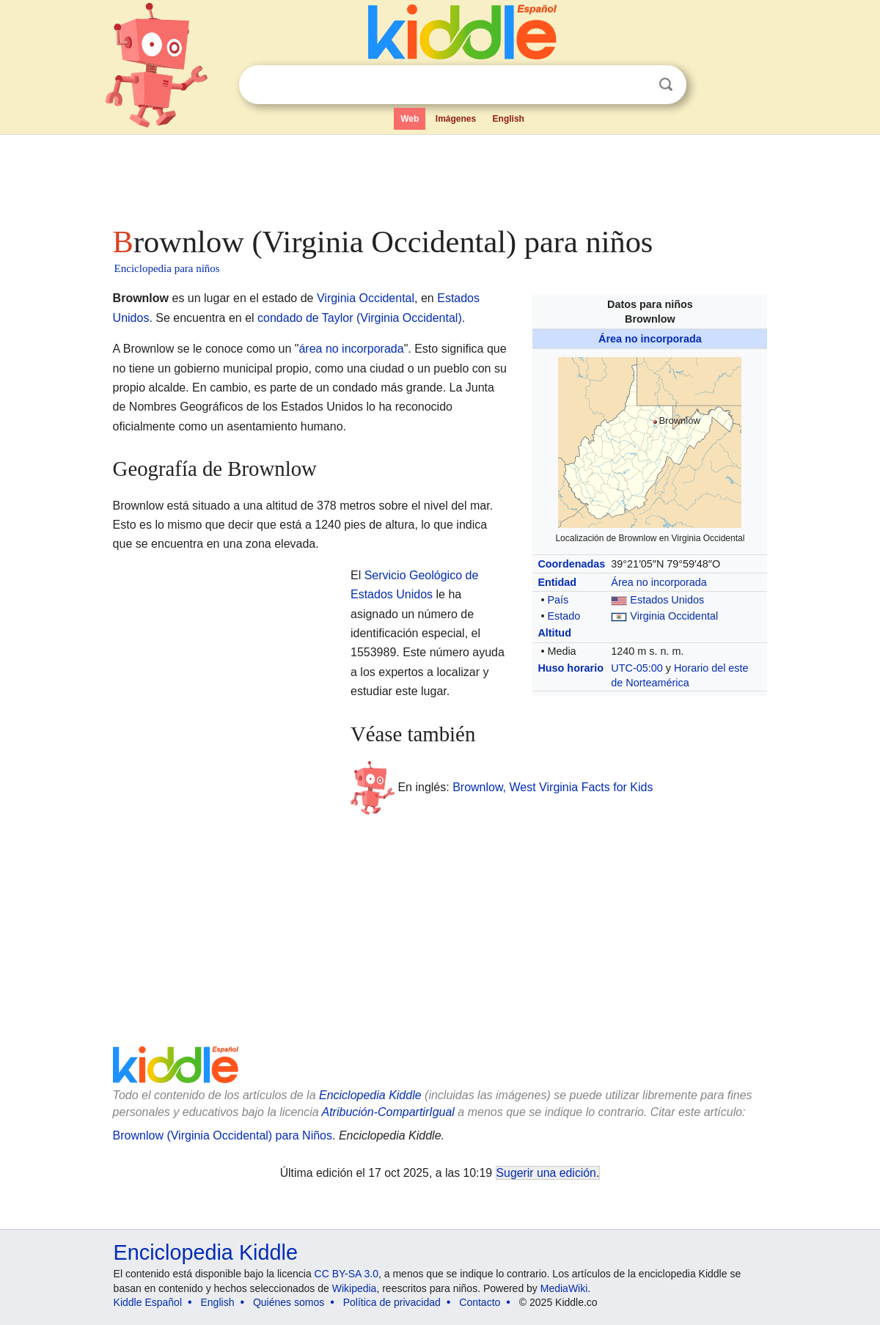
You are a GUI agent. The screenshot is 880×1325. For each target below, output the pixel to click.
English (508, 119)
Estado (563, 616)
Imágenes (456, 119)
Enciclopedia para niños (167, 268)
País (557, 600)
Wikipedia (354, 1288)
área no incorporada (350, 348)
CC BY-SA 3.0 (346, 1274)
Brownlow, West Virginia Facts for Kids (552, 787)
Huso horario (571, 668)
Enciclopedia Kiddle (370, 1095)
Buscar (665, 84)
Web (409, 119)
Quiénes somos (288, 1302)
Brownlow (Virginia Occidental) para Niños (222, 1135)
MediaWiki (564, 1288)
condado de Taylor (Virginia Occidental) (359, 318)
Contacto (479, 1302)
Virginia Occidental (674, 616)
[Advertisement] (439, 176)
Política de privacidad (392, 1302)
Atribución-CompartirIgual (388, 1112)
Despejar (635, 85)
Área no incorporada (650, 339)
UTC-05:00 (636, 668)
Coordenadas (571, 564)
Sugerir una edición (546, 1173)
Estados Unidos (667, 600)
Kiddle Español (148, 1302)
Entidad (557, 582)
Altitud (554, 633)
